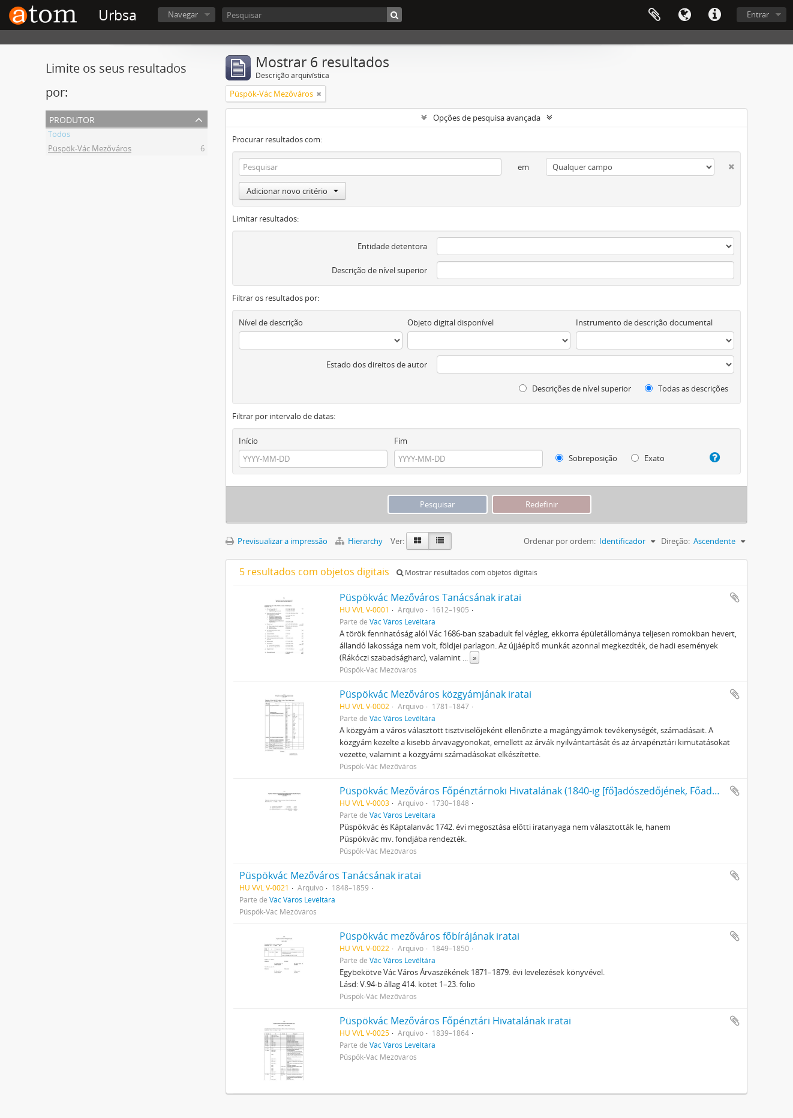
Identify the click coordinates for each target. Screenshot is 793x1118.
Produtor (72, 118)
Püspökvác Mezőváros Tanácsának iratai (430, 597)
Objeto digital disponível (450, 322)
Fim (400, 440)
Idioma (684, 15)
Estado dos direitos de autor (376, 364)
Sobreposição (586, 458)
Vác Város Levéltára (402, 621)
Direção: (675, 541)
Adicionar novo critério (292, 191)
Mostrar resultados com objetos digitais (466, 572)
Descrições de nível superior (575, 388)
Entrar (758, 14)
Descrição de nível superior (379, 270)
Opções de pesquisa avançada (486, 117)
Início (248, 440)
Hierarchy (360, 541)
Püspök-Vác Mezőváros (89, 150)
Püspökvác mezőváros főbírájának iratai (429, 936)
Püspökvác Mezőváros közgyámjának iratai (435, 694)
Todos (59, 135)
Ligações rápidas (714, 15)
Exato (648, 458)
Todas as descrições (686, 388)
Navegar (183, 14)
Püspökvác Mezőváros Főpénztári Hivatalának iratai (455, 1020)
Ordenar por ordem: (560, 541)
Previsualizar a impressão (277, 541)
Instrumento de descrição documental (644, 322)
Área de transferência (654, 15)
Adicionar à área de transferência (735, 597)
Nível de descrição (271, 322)
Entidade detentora (392, 246)
